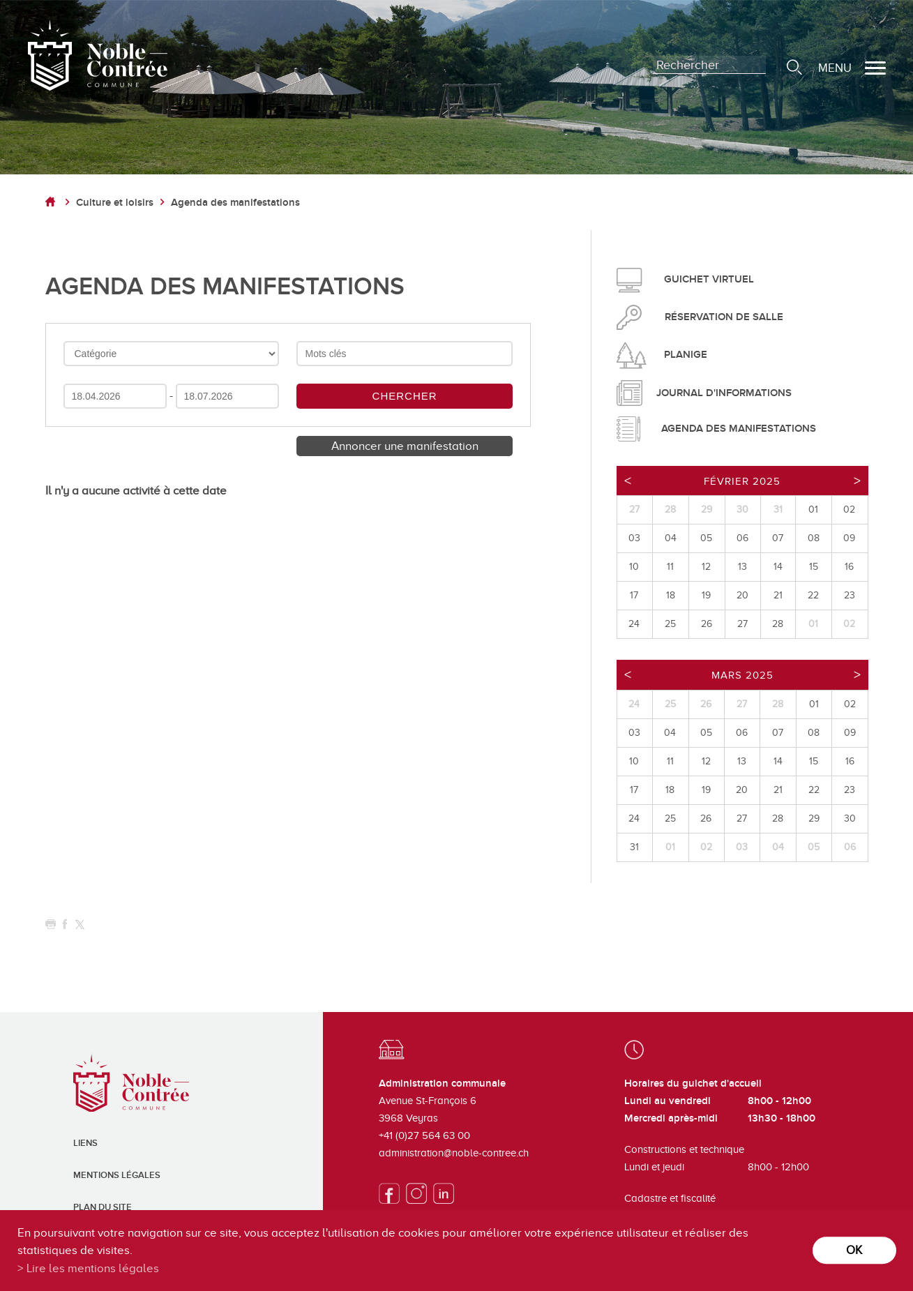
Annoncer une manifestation (404, 446)
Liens (85, 1143)
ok (854, 1250)
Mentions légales (116, 1175)
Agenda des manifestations (235, 202)
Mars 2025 (742, 675)
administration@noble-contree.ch (454, 1152)
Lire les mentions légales (93, 1268)
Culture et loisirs (114, 202)
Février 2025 (742, 481)
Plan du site (102, 1207)
